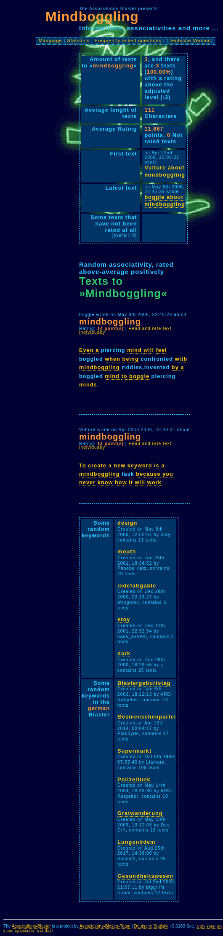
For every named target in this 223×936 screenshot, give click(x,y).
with (181, 359)
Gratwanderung (140, 813)
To (82, 465)
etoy (123, 619)
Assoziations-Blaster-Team (105, 926)
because (148, 474)
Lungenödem (136, 842)
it (131, 482)
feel (161, 350)
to (124, 376)
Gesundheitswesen (145, 876)
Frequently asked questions (128, 40)
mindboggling (99, 367)
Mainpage (50, 40)
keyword (139, 465)
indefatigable (136, 585)
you (167, 474)
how (121, 482)
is (156, 465)
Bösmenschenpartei (146, 716)
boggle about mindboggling (165, 200)
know (105, 482)
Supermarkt (134, 751)
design (127, 523)
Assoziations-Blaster (31, 926)
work (154, 482)
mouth (126, 551)
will (148, 350)
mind (134, 350)
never (87, 482)
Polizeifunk (134, 779)
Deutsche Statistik (151, 926)
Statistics (78, 40)
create (97, 465)
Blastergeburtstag (144, 683)
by (175, 367)
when (112, 359)
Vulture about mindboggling (165, 171)
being (130, 359)
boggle (139, 376)
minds (88, 384)
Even (86, 350)
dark (123, 653)
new (119, 465)
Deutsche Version (189, 40)
